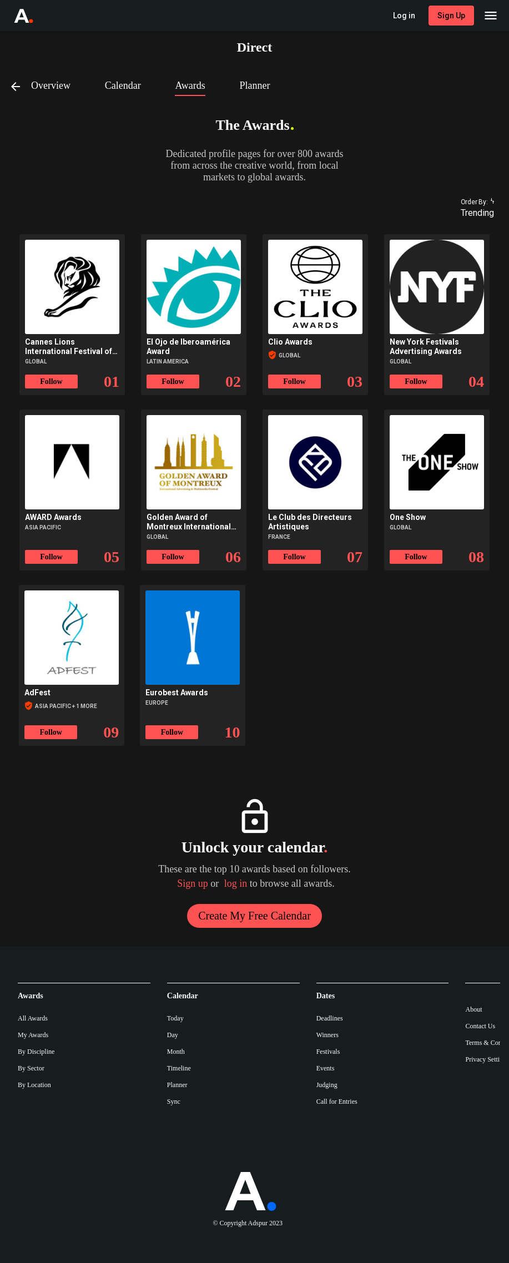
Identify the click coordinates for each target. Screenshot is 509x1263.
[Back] (20, 86)
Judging (326, 1085)
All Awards (33, 1018)
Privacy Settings (486, 1059)
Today (175, 1018)
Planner (177, 1085)
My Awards (33, 1035)
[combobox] (472, 213)
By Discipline (36, 1051)
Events (325, 1068)
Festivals (328, 1051)
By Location (34, 1085)
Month (176, 1051)
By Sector (31, 1068)
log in (236, 883)
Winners (327, 1035)
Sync (173, 1101)
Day (172, 1035)
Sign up (192, 883)
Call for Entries (336, 1101)
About (473, 1009)
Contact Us (480, 1026)
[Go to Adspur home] (33, 15)
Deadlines (329, 1018)
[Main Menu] (491, 15)
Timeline (179, 1068)
